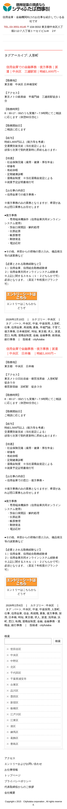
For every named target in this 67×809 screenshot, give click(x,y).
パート (17, 323)
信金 (26, 613)
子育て (56, 327)
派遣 (57, 331)
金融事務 (45, 335)
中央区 (52, 319)
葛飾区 (14, 737)
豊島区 (14, 743)
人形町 (55, 323)
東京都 (42, 331)
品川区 (14, 690)
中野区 (14, 660)
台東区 (14, 684)
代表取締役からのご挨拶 (19, 786)
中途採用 (44, 323)
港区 (13, 726)
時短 (34, 331)
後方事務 (9, 331)
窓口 (7, 335)
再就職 (28, 327)
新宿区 (14, 702)
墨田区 (14, 696)
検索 (7, 636)
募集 (35, 327)
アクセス (9, 758)
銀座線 (56, 335)
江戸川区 (15, 714)
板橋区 (14, 708)
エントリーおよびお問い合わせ (23, 763)
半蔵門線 (45, 327)
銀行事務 (9, 339)
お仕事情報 (11, 769)
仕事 (7, 327)
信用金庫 (16, 327)
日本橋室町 (23, 331)
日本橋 (13, 617)
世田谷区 (15, 649)
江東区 (14, 720)
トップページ (12, 775)
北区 (13, 666)
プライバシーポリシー (17, 781)
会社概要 (9, 792)
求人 (50, 331)
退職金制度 (25, 335)
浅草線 (52, 617)
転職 (14, 335)
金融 (35, 335)
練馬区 (14, 731)
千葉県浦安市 (18, 678)
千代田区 (15, 672)
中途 (35, 323)
